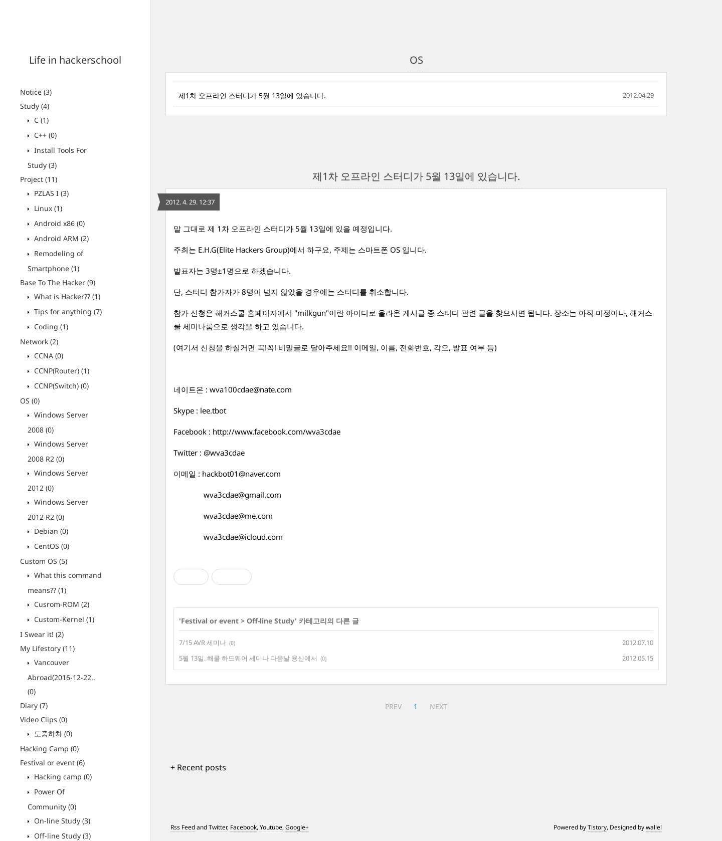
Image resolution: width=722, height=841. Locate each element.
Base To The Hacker (57, 282)
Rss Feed (182, 827)
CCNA (47, 355)
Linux (47, 208)
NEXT (438, 706)
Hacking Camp (49, 748)
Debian (50, 531)
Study (34, 106)
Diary (34, 705)
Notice (36, 92)
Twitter (218, 827)
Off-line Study (61, 835)
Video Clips (43, 719)
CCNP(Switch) (60, 385)
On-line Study (61, 820)
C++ (44, 135)
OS (30, 400)
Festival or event (52, 762)
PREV (393, 706)
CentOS (50, 546)
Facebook (243, 827)
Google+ (297, 827)
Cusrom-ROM (60, 604)
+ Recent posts (198, 767)
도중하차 (52, 733)
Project (38, 179)
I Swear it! (42, 634)
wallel (654, 827)
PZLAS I (50, 193)
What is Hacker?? (66, 296)
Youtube (271, 827)
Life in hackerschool (75, 60)
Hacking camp (62, 776)
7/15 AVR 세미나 (202, 642)
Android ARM (60, 238)
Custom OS (43, 561)
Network (39, 341)
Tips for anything (67, 311)
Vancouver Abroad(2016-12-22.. (61, 677)
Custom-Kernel (63, 619)
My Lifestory (47, 648)
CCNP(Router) (60, 370)
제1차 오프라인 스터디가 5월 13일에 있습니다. (252, 95)
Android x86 (58, 223)
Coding (50, 326)
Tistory (597, 827)
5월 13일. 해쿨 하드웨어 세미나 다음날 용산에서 (248, 658)
